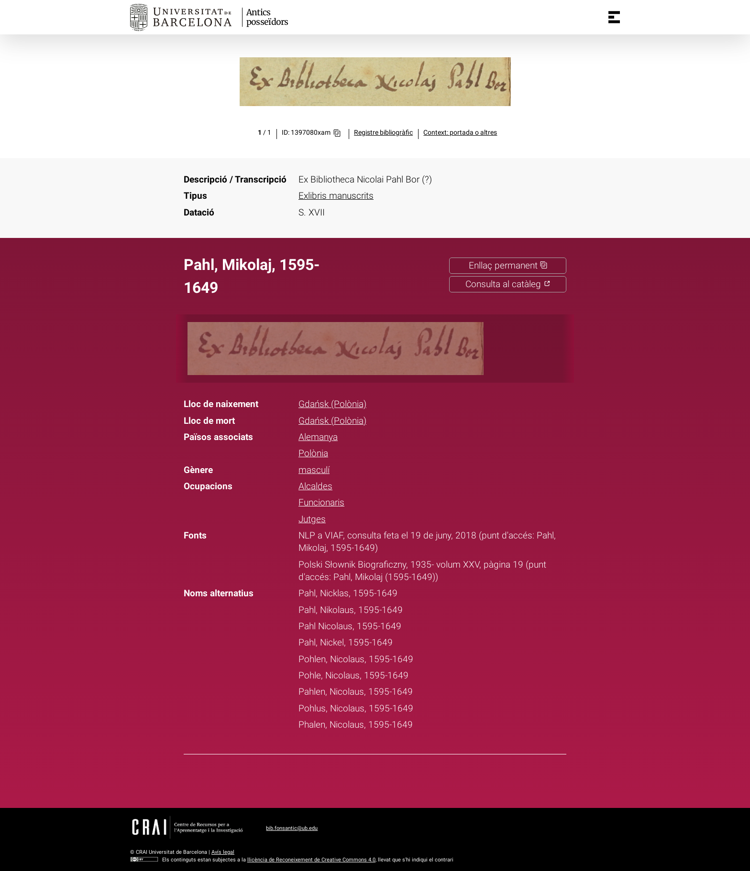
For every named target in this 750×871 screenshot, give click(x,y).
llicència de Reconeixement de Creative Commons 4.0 (311, 860)
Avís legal (222, 852)
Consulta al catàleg (508, 284)
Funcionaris (321, 502)
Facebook (343, 779)
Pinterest (393, 779)
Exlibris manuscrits (336, 196)
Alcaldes (315, 486)
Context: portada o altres (460, 133)
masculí (314, 470)
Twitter (368, 779)
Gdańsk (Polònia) (332, 404)
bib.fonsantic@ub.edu (292, 828)
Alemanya (318, 437)
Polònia (313, 453)
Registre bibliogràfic (383, 133)
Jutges (312, 519)
